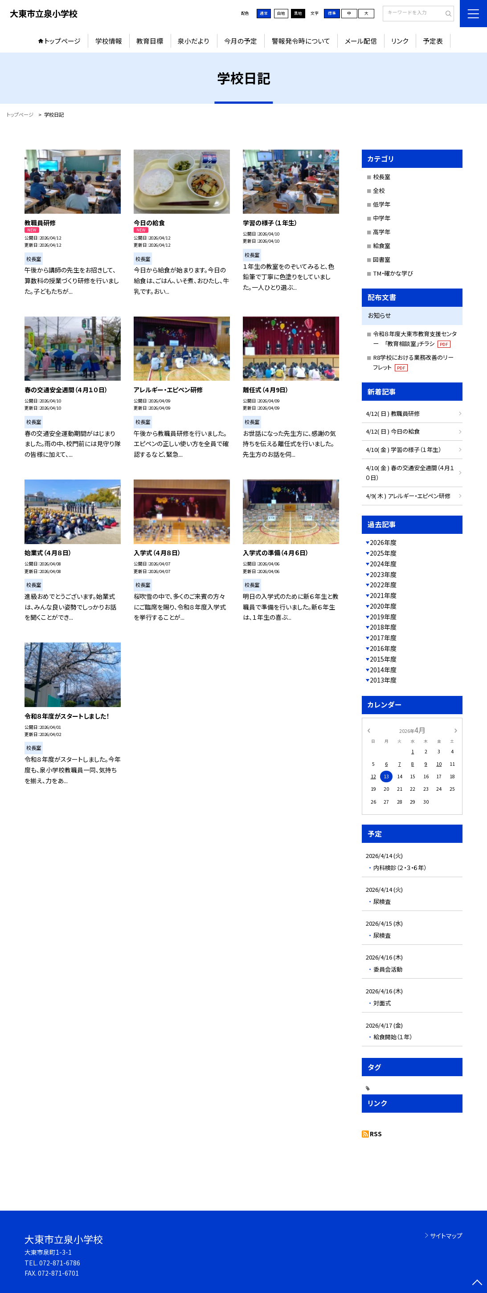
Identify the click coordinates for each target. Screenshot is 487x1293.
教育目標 (149, 40)
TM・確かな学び (393, 273)
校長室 (381, 176)
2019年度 (383, 616)
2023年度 (383, 574)
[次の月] (455, 730)
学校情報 (108, 40)
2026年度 (383, 542)
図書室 (381, 259)
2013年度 (383, 679)
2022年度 (383, 584)
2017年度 (383, 637)
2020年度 (383, 606)
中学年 (381, 218)
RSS (376, 1133)
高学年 (381, 232)
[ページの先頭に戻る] (477, 1283)
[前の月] (368, 730)
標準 (332, 13)
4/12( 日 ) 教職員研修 (393, 413)
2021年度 (383, 595)
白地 (281, 13)
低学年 (381, 204)
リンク (399, 40)
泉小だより (193, 40)
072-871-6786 (59, 1262)
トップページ (62, 40)
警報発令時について (301, 40)
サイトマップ (446, 1235)
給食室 (381, 245)
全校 (379, 190)
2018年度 (383, 626)
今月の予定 (240, 40)
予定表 (433, 40)
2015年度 (383, 659)
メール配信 (361, 40)
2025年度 (383, 553)
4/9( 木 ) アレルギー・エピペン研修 (408, 496)
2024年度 (383, 563)
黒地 (298, 13)
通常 (264, 13)
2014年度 (383, 669)
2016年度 (383, 648)
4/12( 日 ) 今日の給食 (393, 431)
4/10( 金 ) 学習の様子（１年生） (403, 449)
